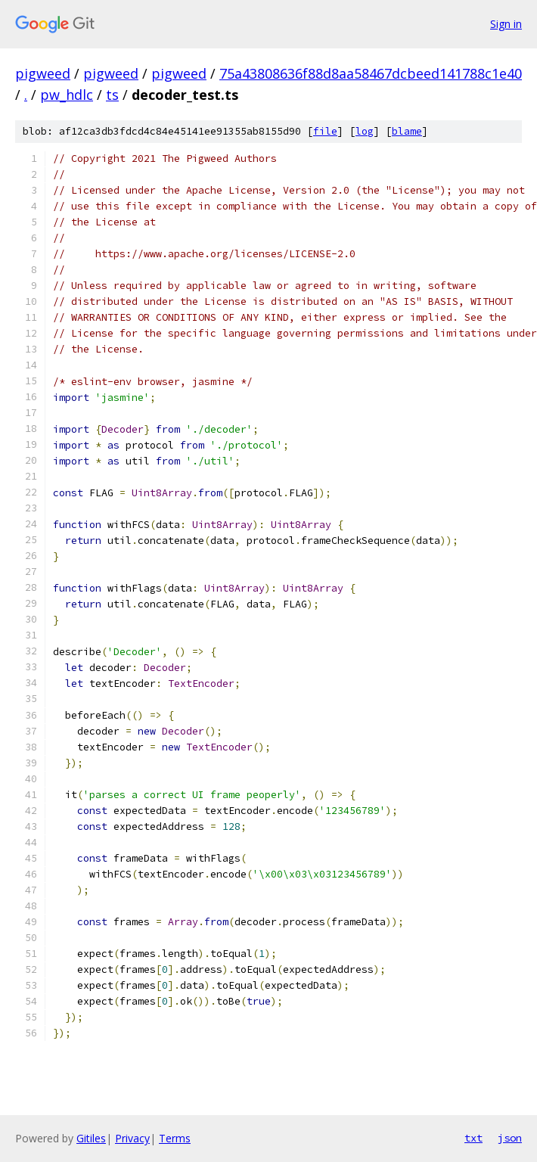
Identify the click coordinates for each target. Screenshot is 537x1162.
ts (112, 94)
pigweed (42, 73)
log (364, 131)
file (325, 131)
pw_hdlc (66, 94)
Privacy (132, 1138)
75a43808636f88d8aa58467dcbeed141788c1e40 (370, 73)
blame (407, 131)
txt (473, 1138)
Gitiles (91, 1138)
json (510, 1138)
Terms (175, 1138)
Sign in (506, 24)
